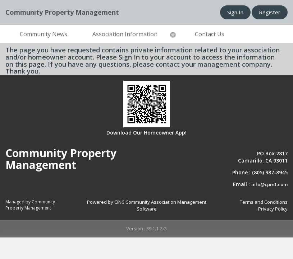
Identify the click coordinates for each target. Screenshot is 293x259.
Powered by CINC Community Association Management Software (146, 205)
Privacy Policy (273, 209)
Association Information (124, 34)
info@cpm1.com (269, 184)
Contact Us (209, 34)
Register (269, 12)
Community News (43, 34)
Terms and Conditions (264, 202)
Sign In (235, 12)
